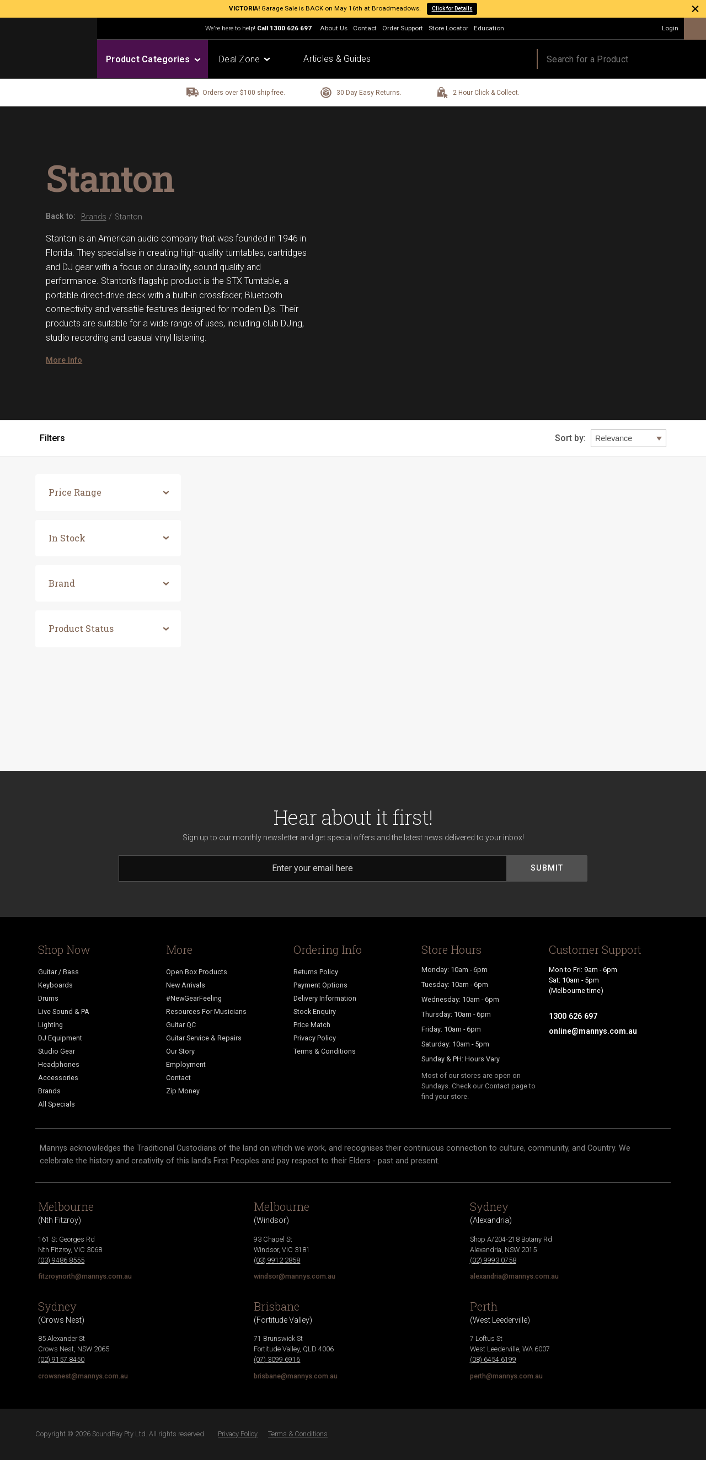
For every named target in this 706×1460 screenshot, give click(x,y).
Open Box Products (196, 972)
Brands (49, 1091)
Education (489, 28)
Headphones (58, 1064)
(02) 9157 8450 (61, 1359)
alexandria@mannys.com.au (514, 1276)
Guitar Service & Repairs (204, 1038)
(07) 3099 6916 (277, 1359)
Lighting (50, 1025)
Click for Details (452, 9)
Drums (48, 998)
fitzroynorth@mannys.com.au (85, 1276)
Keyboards (55, 985)
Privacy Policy (314, 1038)
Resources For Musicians (206, 1011)
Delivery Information (324, 998)
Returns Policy (315, 972)
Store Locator (448, 28)
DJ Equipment (60, 1038)
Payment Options (320, 985)
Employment (186, 1064)
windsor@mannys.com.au (294, 1276)
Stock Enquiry (314, 1011)
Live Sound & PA (63, 1011)
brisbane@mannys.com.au (296, 1376)
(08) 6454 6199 (493, 1359)
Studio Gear (56, 1051)
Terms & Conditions (324, 1051)
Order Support (402, 28)
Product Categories (152, 59)
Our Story (180, 1051)
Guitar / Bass (58, 972)
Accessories (58, 1077)
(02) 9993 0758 (493, 1260)
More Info (64, 360)
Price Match (311, 1025)
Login (670, 28)
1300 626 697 (291, 28)
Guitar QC (181, 1025)
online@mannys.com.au (593, 1031)
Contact (365, 28)
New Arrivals (185, 985)
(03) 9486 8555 (61, 1260)
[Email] (313, 868)
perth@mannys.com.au (506, 1376)
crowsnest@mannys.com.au (83, 1376)
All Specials (56, 1104)
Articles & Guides (337, 58)
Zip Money (183, 1091)
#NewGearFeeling (194, 998)
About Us (333, 28)
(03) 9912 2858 (277, 1260)
